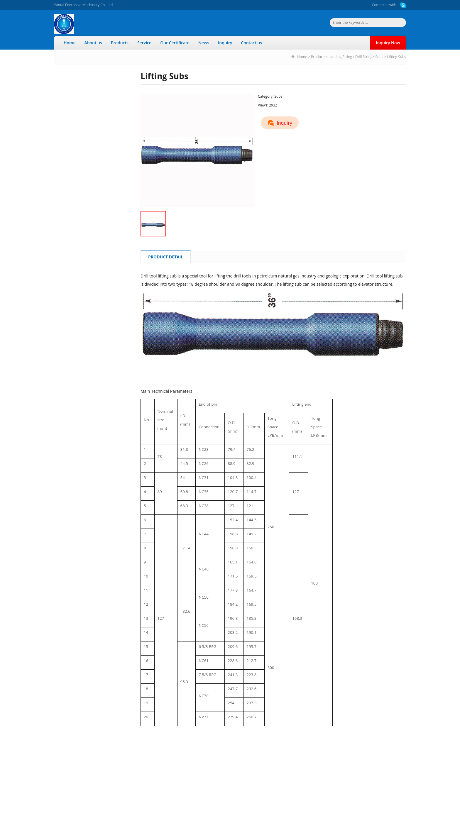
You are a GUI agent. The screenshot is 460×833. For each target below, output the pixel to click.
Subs (379, 56)
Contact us (380, 4)
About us (93, 42)
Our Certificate (175, 42)
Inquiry (225, 42)
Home (70, 42)
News (203, 42)
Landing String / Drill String (350, 56)
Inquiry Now (388, 42)
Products (119, 42)
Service (144, 42)
